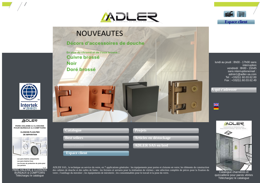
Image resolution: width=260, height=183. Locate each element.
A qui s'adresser (224, 89)
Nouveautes (74, 145)
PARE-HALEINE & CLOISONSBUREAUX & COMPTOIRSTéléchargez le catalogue (30, 173)
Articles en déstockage (153, 138)
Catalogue (73, 130)
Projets (141, 130)
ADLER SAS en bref (151, 145)
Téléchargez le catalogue (233, 177)
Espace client (76, 153)
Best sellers (74, 138)
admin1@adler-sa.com (242, 74)
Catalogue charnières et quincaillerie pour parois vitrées (234, 173)
